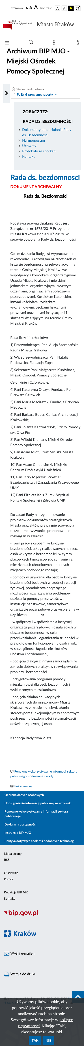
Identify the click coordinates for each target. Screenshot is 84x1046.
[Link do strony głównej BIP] (42, 25)
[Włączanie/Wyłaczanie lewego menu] (6, 93)
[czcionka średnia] (31, 8)
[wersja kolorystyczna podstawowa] (57, 8)
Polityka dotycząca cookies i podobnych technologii (39, 841)
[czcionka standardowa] (27, 8)
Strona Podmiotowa (30, 89)
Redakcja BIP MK (16, 892)
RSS (7, 859)
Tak (35, 1040)
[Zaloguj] (79, 43)
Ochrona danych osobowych (24, 795)
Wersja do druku (20, 974)
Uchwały (29, 146)
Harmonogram (33, 140)
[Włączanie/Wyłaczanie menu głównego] (6, 43)
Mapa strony (13, 853)
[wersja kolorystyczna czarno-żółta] (71, 8)
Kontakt (28, 156)
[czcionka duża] (36, 8)
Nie (48, 1040)
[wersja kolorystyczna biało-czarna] (64, 8)
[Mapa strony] (55, 43)
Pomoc (9, 879)
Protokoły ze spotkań (39, 151)
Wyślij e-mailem (19, 953)
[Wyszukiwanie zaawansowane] (31, 42)
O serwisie (11, 873)
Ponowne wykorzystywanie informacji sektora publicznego (36, 814)
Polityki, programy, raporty (35, 94)
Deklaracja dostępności (20, 824)
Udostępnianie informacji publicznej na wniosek (37, 803)
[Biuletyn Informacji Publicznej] (42, 915)
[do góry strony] (78, 997)
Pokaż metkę (23, 786)
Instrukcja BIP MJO (17, 832)
